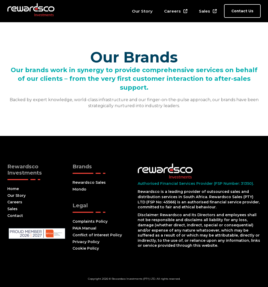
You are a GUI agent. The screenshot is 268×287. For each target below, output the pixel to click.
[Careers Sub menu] (185, 11)
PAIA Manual (84, 228)
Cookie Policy (85, 248)
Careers (172, 11)
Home (13, 188)
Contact (15, 215)
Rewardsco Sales (89, 182)
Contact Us (242, 11)
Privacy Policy (85, 241)
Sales (204, 11)
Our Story (142, 11)
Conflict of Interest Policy (97, 235)
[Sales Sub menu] (215, 11)
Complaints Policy (90, 221)
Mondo (79, 189)
